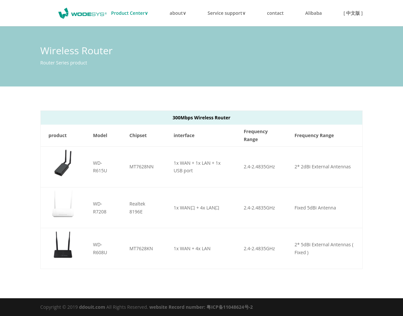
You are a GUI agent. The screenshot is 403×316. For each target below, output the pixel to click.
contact (275, 13)
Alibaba (313, 13)
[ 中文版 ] (353, 13)
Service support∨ (227, 13)
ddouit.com (92, 307)
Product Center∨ (129, 13)
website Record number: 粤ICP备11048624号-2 (201, 307)
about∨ (178, 13)
